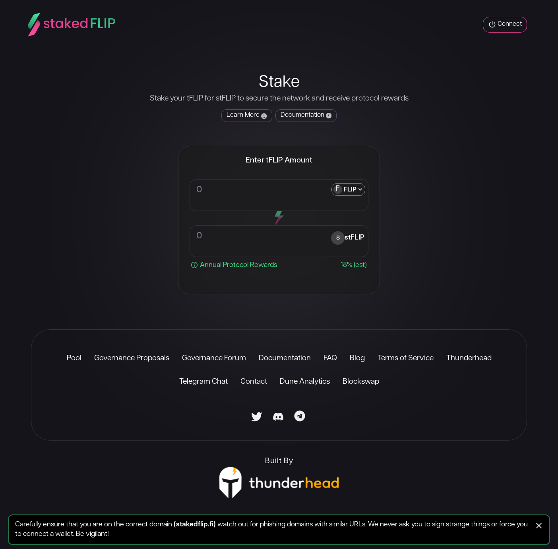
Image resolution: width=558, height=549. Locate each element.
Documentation (285, 358)
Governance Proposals (131, 358)
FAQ (330, 358)
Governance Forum (214, 358)
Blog (357, 358)
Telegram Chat (203, 382)
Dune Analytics (305, 382)
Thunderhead (469, 358)
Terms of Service (406, 358)
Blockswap (361, 382)
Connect (505, 24)
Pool (74, 358)
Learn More (247, 115)
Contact (253, 382)
